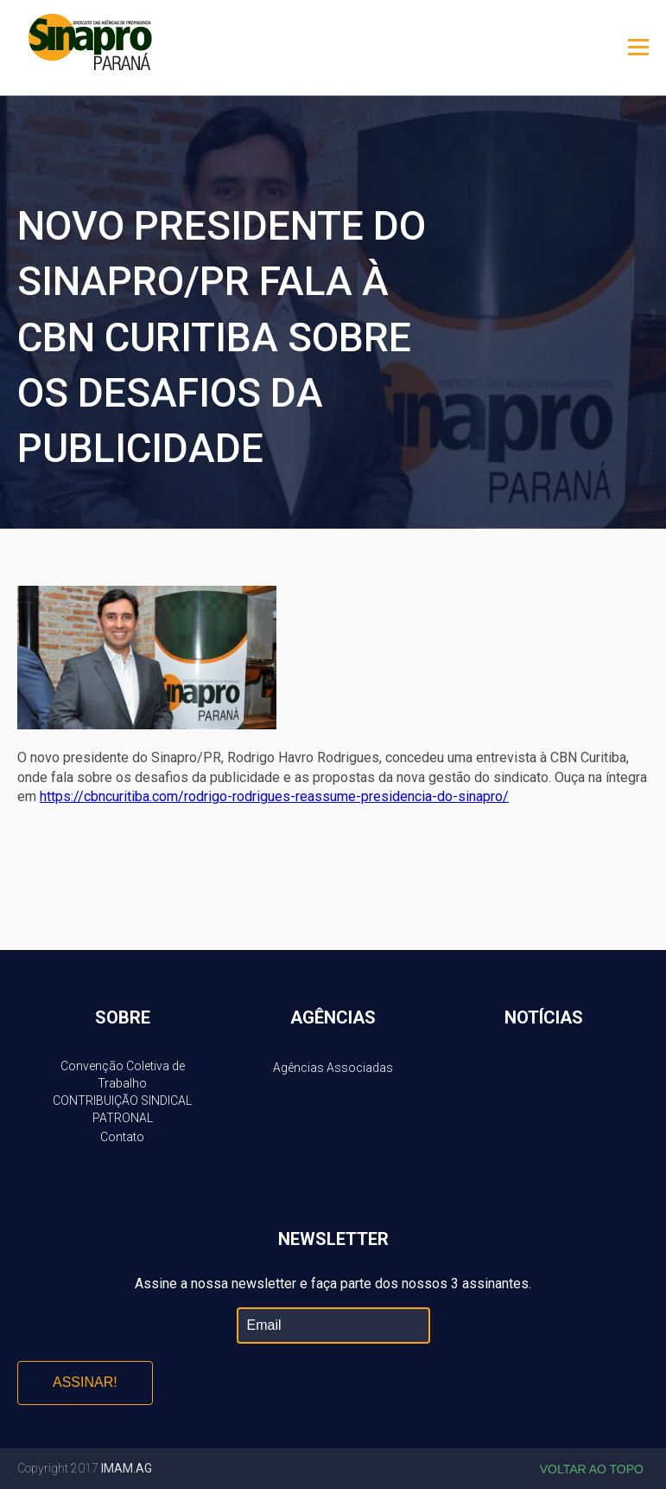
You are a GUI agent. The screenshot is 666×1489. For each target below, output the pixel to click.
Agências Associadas (333, 1068)
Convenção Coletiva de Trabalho (122, 1074)
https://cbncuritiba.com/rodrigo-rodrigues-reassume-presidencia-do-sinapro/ (274, 796)
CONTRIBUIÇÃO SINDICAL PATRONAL (122, 1109)
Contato (122, 1137)
